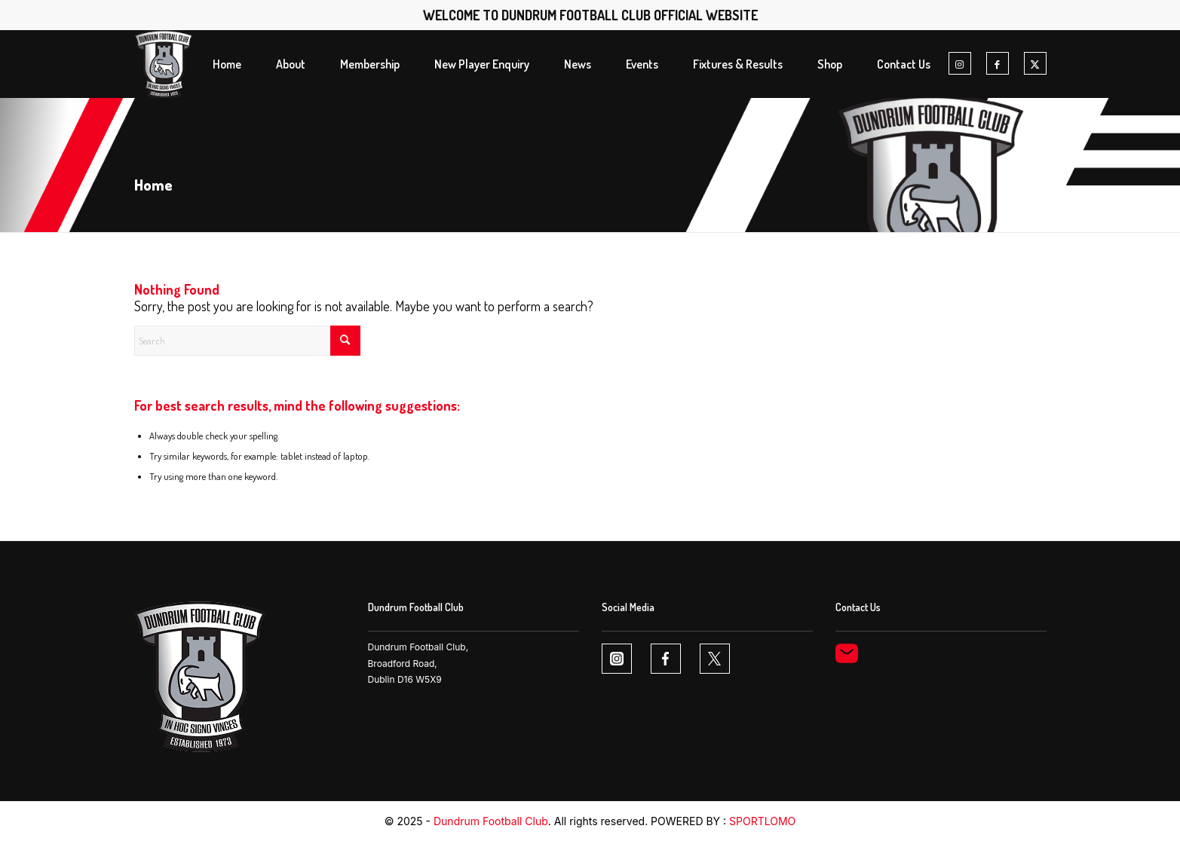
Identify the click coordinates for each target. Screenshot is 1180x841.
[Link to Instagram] (959, 64)
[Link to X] (1035, 64)
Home (153, 184)
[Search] (247, 341)
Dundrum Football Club (491, 821)
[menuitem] (227, 64)
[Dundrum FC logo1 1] (164, 64)
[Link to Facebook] (997, 64)
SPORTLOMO (762, 821)
